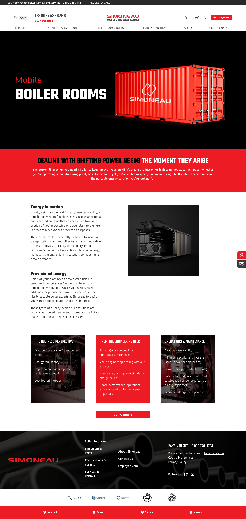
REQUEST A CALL (100, 2)
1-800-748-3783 (50, 15)
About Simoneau (129, 451)
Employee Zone (128, 466)
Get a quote (221, 17)
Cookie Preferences (180, 457)
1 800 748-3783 (202, 446)
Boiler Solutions (95, 441)
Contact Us (125, 459)
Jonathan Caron (214, 453)
